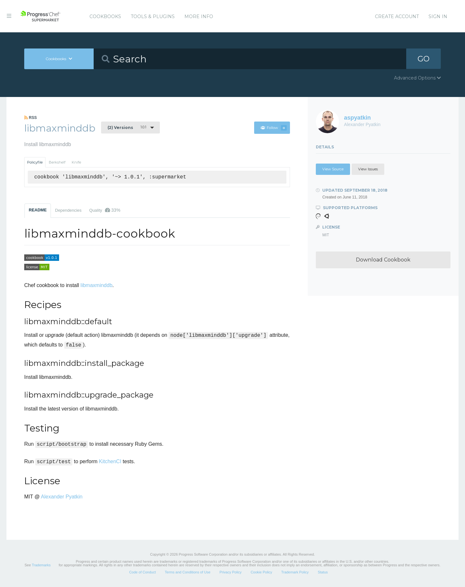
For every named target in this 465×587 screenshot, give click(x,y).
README (37, 210)
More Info (198, 16)
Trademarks (41, 565)
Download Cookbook (383, 260)
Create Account (397, 16)
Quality (104, 210)
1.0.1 (127, 127)
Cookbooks (105, 16)
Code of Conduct (142, 572)
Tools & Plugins (153, 16)
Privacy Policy (231, 572)
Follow (273, 128)
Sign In (438, 16)
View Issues (368, 169)
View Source (333, 169)
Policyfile (35, 162)
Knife (76, 162)
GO (423, 58)
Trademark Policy (295, 572)
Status (323, 572)
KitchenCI (110, 461)
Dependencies (68, 210)
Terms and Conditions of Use (187, 572)
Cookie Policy (261, 572)
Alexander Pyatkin (62, 496)
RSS (30, 117)
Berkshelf (57, 162)
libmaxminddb (96, 285)
